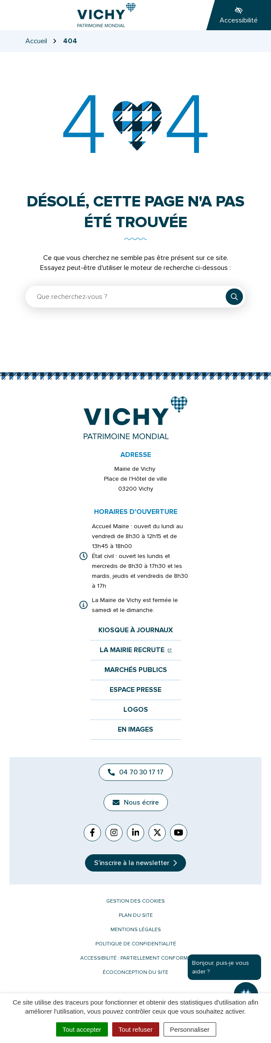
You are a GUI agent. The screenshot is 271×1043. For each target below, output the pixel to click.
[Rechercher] (234, 296)
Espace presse (135, 690)
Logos (135, 710)
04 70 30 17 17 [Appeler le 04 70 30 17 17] (136, 772)
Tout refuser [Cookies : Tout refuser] (136, 1029)
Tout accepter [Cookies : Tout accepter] (82, 1029)
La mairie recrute (136, 650)
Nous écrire (136, 802)
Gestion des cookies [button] (135, 901)
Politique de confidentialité (135, 944)
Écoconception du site (135, 972)
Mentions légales (135, 929)
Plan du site (136, 915)
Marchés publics (135, 670)
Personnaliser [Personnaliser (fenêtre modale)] (190, 1029)
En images (135, 730)
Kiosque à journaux (135, 630)
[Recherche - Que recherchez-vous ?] (126, 296)
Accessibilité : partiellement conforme (135, 958)
